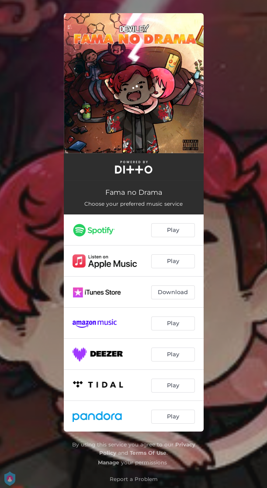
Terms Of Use (148, 452)
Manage (108, 462)
